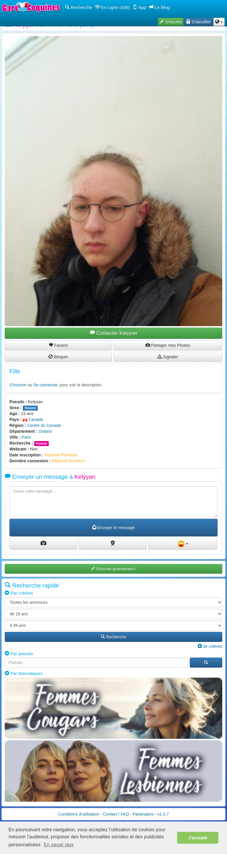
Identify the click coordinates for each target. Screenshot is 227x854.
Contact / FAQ (116, 814)
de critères (210, 646)
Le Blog (159, 7)
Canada (33, 419)
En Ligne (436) (112, 7)
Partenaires (143, 814)
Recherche (78, 7)
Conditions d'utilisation (78, 814)
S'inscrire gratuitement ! (113, 569)
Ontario (45, 431)
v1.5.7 (163, 814)
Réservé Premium (60, 455)
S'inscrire (17, 385)
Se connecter (45, 385)
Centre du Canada (44, 425)
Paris (26, 437)
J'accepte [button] (197, 837)
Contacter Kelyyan (113, 333)
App (139, 7)
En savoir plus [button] (59, 844)
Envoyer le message (113, 527)
